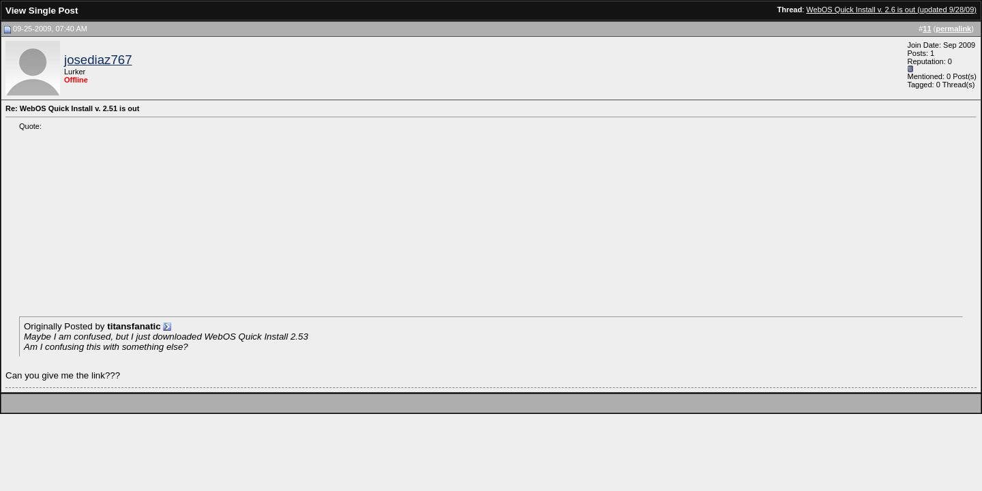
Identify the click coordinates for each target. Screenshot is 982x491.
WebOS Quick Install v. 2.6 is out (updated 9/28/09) (891, 9)
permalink (953, 29)
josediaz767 (98, 60)
